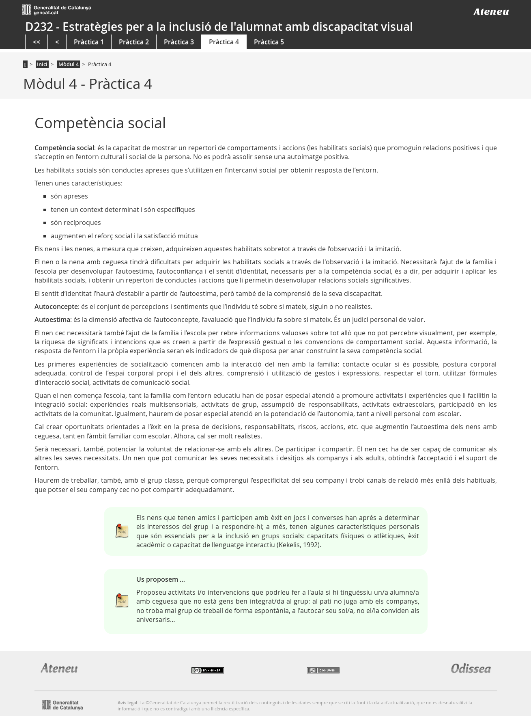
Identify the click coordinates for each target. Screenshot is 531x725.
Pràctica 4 (224, 41)
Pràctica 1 (89, 41)
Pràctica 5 (269, 41)
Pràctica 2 (134, 41)
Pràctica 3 (179, 41)
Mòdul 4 (68, 64)
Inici (42, 64)
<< (36, 41)
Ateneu (491, 11)
